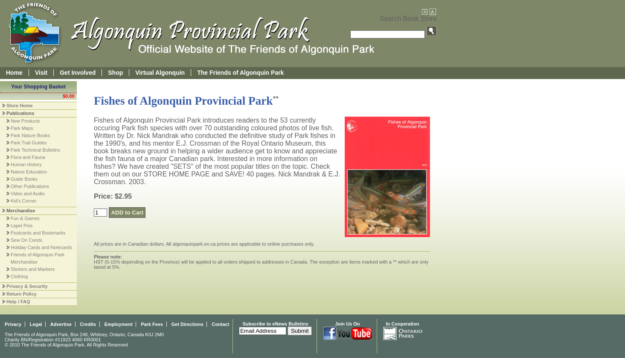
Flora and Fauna (28, 157)
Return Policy (21, 293)
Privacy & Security (27, 286)
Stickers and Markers (33, 269)
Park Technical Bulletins (35, 150)
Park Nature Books (30, 135)
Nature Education (29, 171)
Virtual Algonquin (160, 72)
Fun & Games (25, 218)
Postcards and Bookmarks (38, 232)
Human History (26, 164)
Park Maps (22, 128)
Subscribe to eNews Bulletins (275, 323)
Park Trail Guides (29, 142)
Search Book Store (408, 18)
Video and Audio (28, 193)
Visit (41, 72)
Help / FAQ (18, 301)
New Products (25, 120)
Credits (88, 324)
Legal (36, 324)
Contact (220, 324)
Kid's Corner (23, 200)
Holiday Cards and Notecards (41, 247)
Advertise (61, 324)
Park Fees (152, 324)
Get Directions (187, 324)
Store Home (19, 105)
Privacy (13, 324)
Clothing (19, 276)
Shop (115, 72)
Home (14, 72)
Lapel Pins (21, 225)
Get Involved (78, 72)
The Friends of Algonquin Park (240, 72)
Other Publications (30, 186)
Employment (119, 324)
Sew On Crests (26, 240)
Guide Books (24, 179)
